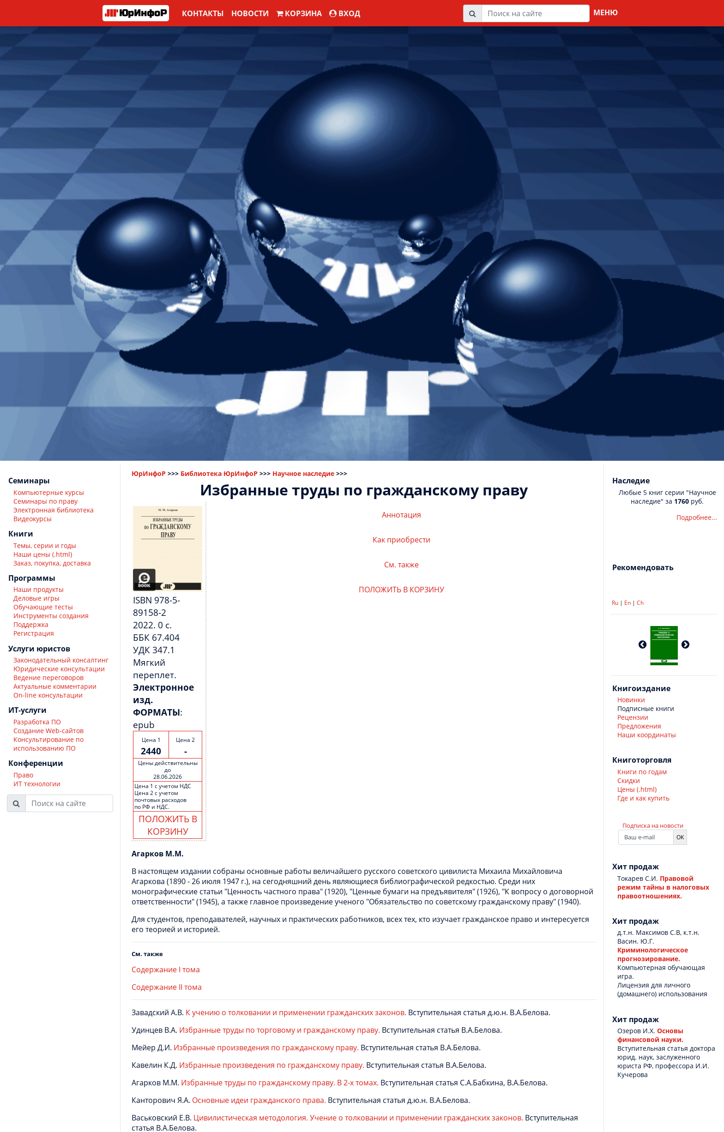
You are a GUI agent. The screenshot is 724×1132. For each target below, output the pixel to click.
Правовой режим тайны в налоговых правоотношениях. (663, 887)
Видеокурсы (32, 518)
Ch (640, 603)
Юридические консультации (59, 668)
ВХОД (344, 13)
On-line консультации (48, 695)
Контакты (203, 13)
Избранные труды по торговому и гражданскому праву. (279, 1030)
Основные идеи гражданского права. (259, 1100)
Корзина (299, 13)
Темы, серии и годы (44, 545)
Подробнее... (696, 517)
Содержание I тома (166, 969)
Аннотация (401, 515)
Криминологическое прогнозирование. (652, 954)
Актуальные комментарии (55, 686)
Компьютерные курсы (48, 492)
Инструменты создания (51, 615)
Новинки (631, 699)
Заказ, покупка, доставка (52, 563)
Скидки (628, 780)
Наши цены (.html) (42, 554)
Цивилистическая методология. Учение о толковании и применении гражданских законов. (358, 1118)
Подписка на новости (652, 825)
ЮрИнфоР (149, 473)
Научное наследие (303, 473)
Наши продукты (38, 589)
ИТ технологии (36, 783)
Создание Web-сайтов (48, 730)
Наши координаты (646, 734)
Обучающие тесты (43, 606)
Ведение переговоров (48, 677)
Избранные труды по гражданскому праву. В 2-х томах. (280, 1083)
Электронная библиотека (53, 510)
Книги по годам (642, 771)
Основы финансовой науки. (650, 1035)
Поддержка (30, 624)
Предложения (639, 726)
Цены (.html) (637, 789)
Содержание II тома (167, 987)
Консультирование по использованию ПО (48, 744)
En (627, 603)
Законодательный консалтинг (61, 660)
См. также (401, 565)
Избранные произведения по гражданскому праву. (266, 1047)
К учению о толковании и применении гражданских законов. (296, 1012)
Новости (250, 13)
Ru (615, 603)
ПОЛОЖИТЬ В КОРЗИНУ (168, 825)
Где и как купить (643, 798)
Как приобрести (401, 540)
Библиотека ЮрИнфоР (219, 473)
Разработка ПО (37, 721)
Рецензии (632, 717)
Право (23, 775)
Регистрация (33, 633)
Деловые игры (36, 598)
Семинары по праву (45, 501)
